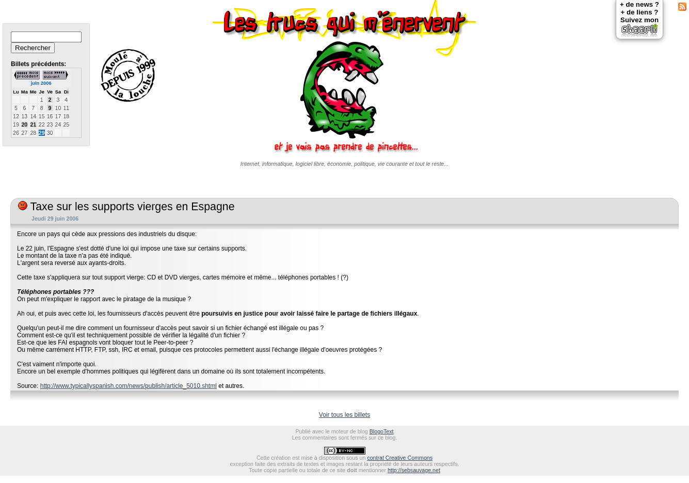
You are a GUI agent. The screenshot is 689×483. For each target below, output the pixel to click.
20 (24, 124)
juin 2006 (41, 83)
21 (33, 124)
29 (42, 133)
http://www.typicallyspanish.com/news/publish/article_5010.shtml (128, 385)
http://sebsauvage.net (414, 470)
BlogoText (382, 431)
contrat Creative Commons (399, 458)
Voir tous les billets (344, 414)
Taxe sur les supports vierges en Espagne (126, 206)
